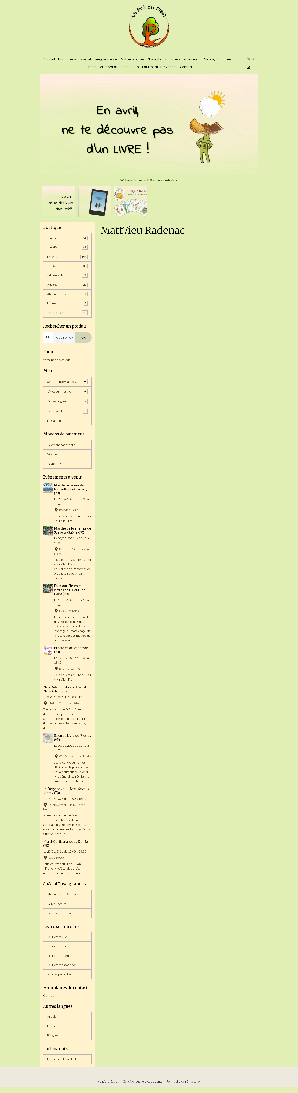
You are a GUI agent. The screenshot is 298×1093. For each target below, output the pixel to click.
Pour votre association (62, 970)
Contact (186, 69)
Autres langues (132, 61)
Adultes (67, 287)
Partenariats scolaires (61, 917)
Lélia (135, 69)
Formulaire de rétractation (184, 1087)
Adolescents (67, 278)
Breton (52, 1031)
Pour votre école (58, 951)
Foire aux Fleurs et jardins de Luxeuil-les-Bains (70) (70, 593)
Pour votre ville (57, 941)
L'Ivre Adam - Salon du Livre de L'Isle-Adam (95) (65, 692)
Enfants (67, 259)
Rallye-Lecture (57, 908)
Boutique (66, 61)
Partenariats (67, 316)
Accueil (49, 61)
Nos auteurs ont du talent (108, 69)
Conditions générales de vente (142, 1087)
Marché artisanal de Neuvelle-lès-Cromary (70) (71, 492)
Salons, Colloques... (219, 61)
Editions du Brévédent (159, 69)
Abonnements (67, 297)
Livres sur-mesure (184, 61)
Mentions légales (107, 1087)
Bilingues (53, 1041)
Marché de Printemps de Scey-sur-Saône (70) (72, 534)
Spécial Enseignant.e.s (97, 61)
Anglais (51, 1022)
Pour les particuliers (60, 979)
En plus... (67, 306)
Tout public (67, 240)
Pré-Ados (67, 269)
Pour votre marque (59, 960)
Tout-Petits (67, 250)
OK (83, 340)
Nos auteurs (157, 61)
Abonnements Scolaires (62, 898)
